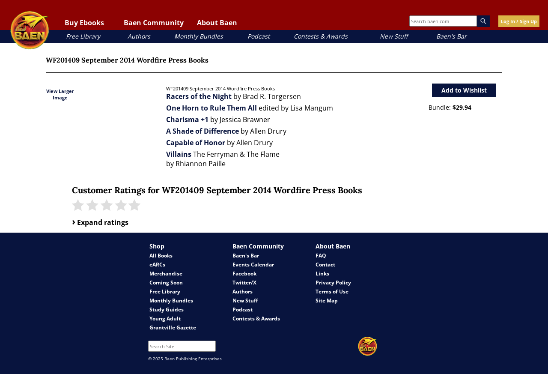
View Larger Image (60, 94)
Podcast (258, 36)
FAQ (321, 255)
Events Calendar (253, 264)
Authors (139, 36)
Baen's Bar (451, 36)
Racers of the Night (199, 96)
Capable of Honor (195, 142)
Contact (325, 264)
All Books (161, 255)
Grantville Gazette (172, 327)
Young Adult (165, 318)
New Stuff (394, 36)
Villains (178, 154)
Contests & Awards (321, 36)
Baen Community (154, 22)
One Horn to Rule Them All (211, 108)
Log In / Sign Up (519, 21)
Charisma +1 (187, 119)
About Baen (217, 22)
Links (322, 273)
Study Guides (166, 309)
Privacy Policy (333, 282)
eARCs (157, 264)
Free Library (83, 36)
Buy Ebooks (84, 22)
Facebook (244, 273)
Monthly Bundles (198, 36)
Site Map (327, 300)
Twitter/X (244, 282)
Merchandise (165, 273)
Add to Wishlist (464, 90)
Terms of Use (332, 291)
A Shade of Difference (202, 131)
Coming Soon (166, 282)
